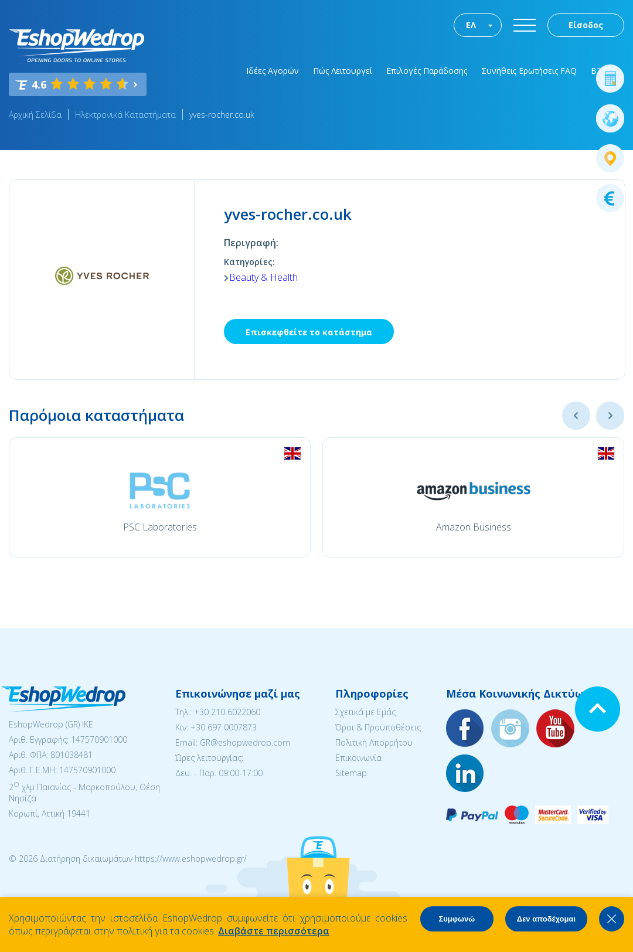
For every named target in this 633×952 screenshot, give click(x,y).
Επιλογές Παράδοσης (426, 70)
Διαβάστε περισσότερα (273, 930)
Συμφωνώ (456, 918)
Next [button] (610, 416)
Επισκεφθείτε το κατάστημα (309, 332)
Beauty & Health (263, 277)
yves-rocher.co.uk (221, 114)
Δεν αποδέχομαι (546, 918)
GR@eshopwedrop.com (245, 742)
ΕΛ (471, 24)
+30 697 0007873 (223, 727)
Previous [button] (576, 416)
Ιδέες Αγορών (272, 70)
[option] (160, 497)
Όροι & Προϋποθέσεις (378, 727)
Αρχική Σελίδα (35, 114)
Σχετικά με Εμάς (365, 712)
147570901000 (99, 739)
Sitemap (351, 772)
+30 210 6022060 (227, 712)
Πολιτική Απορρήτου (374, 742)
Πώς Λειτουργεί (342, 70)
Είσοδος (586, 24)
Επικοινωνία (358, 757)
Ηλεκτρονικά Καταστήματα (125, 114)
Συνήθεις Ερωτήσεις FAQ (529, 70)
